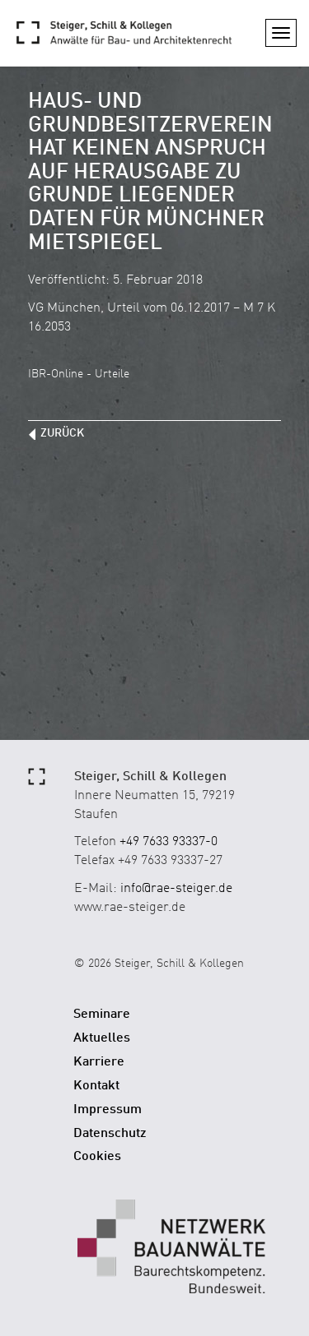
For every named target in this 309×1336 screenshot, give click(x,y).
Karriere (98, 1062)
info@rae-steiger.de (176, 888)
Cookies (97, 1156)
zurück (62, 433)
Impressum (107, 1109)
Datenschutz (110, 1133)
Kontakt (96, 1086)
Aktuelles (101, 1038)
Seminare (101, 1014)
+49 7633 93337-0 (168, 841)
